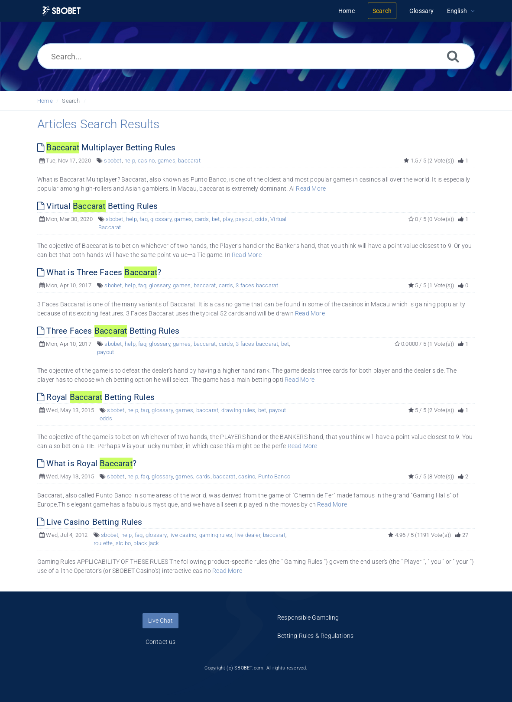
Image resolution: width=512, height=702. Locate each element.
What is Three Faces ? (99, 272)
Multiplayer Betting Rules (106, 148)
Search (71, 101)
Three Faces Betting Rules (108, 331)
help (129, 160)
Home (45, 101)
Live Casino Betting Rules (89, 522)
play (228, 219)
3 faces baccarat (257, 285)
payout (243, 219)
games (166, 160)
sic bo (123, 543)
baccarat (189, 160)
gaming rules (215, 535)
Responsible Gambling (308, 617)
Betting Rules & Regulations (315, 635)
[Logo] (61, 11)
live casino (182, 535)
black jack (146, 543)
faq (143, 219)
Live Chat (160, 620)
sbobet (112, 160)
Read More (311, 188)
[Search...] (256, 56)
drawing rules (238, 410)
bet (216, 219)
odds (261, 219)
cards (202, 219)
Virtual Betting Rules (97, 206)
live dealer (247, 535)
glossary (161, 219)
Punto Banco (274, 476)
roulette (103, 543)
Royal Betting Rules (96, 397)
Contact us (161, 641)
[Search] (453, 56)
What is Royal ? (86, 463)
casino (146, 160)
